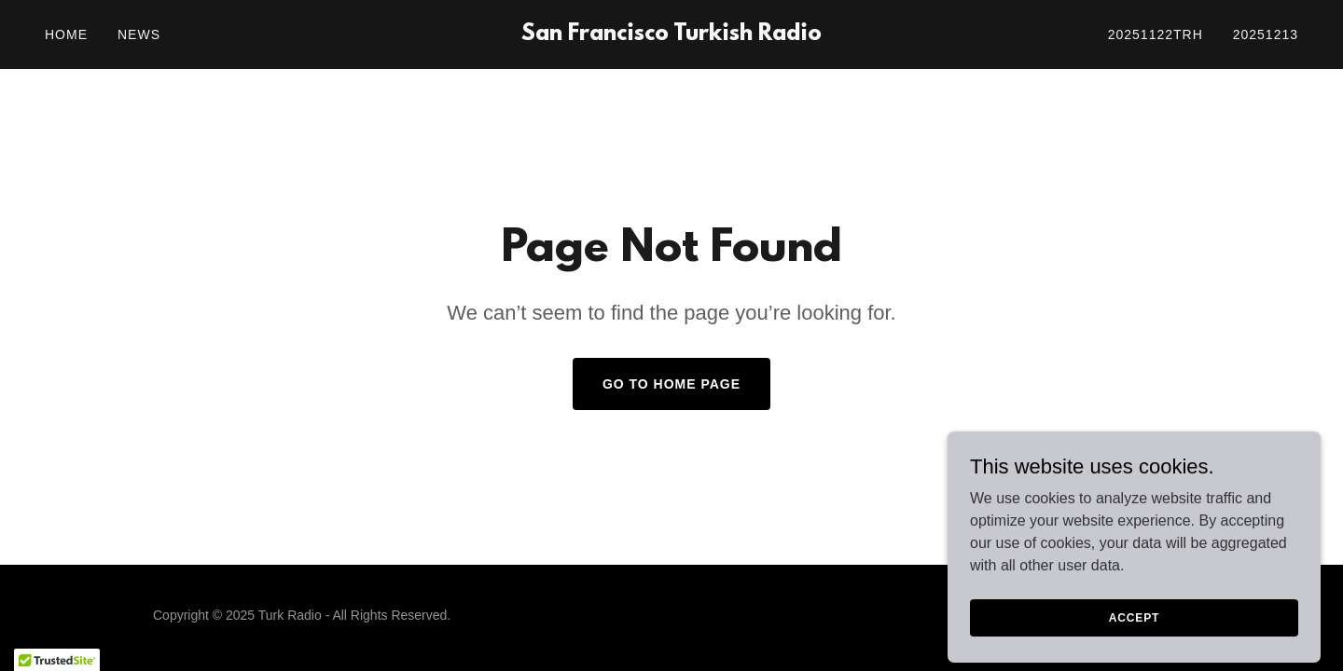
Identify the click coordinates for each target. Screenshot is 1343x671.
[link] (671, 35)
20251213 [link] (1265, 34)
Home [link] (66, 34)
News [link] (139, 34)
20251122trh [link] (1155, 34)
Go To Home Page (671, 384)
